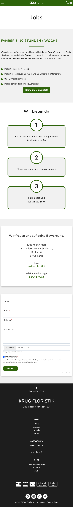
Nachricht (9, 329)
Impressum (40, 502)
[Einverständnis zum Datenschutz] (4, 357)
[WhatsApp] (39, 496)
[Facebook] (27, 496)
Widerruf (36, 467)
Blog (37, 424)
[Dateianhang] (36, 347)
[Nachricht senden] (10, 368)
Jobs (36, 433)
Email (7, 310)
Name (7, 301)
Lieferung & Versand (36, 464)
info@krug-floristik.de (36, 266)
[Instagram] (33, 496)
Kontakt (36, 430)
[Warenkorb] (69, 2)
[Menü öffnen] (4, 3)
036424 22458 (36, 277)
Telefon (8, 320)
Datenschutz (11, 356)
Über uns (36, 427)
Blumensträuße (36, 446)
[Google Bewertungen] (45, 496)
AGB (36, 471)
